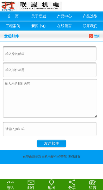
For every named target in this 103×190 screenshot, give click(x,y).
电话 (10, 184)
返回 (97, 36)
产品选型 (90, 16)
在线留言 (64, 26)
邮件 (30, 184)
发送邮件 (51, 143)
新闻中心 (38, 26)
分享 (72, 184)
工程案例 (13, 26)
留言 (92, 184)
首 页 (13, 16)
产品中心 (64, 16)
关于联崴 (38, 16)
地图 (51, 184)
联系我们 (90, 26)
